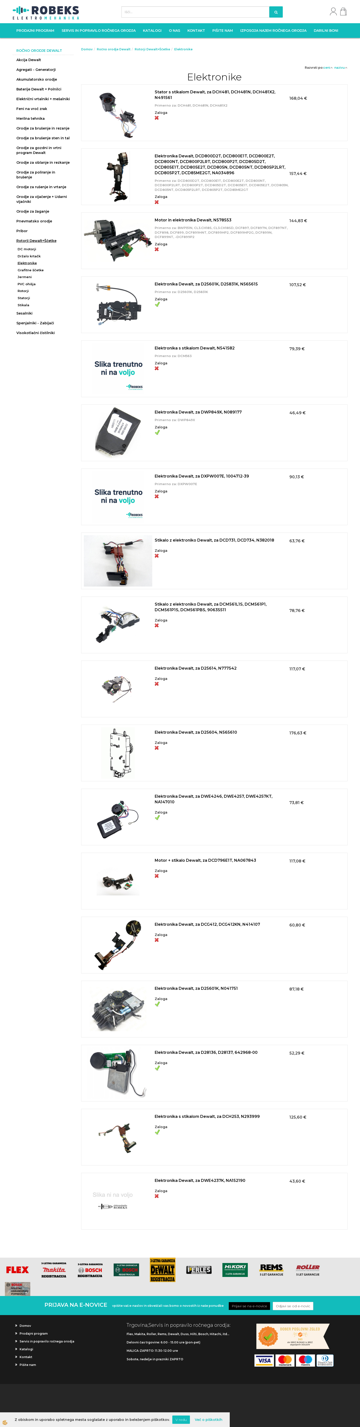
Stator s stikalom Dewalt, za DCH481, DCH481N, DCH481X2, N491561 (215, 95)
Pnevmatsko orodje (34, 221)
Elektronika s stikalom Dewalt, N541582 (195, 348)
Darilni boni (326, 30)
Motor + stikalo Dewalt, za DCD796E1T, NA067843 (205, 860)
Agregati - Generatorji (36, 69)
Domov (87, 49)
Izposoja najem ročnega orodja (273, 30)
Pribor (22, 231)
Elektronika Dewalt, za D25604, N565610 (196, 732)
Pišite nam (222, 30)
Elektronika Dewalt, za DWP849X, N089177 (198, 412)
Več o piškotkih (208, 1419)
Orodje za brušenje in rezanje (42, 128)
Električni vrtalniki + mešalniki (43, 99)
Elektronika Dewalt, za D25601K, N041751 (196, 988)
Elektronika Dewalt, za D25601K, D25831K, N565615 (206, 284)
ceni (328, 67)
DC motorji (27, 249)
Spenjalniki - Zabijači (35, 323)
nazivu (341, 67)
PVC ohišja (27, 284)
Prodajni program (35, 30)
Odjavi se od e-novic (293, 1306)
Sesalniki (24, 313)
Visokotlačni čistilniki (35, 333)
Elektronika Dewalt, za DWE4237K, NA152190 (200, 1180)
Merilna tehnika (30, 118)
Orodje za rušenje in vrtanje (41, 187)
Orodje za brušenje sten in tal (43, 138)
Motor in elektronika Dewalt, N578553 (193, 220)
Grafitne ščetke (31, 270)
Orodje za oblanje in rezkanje (43, 162)
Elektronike (27, 263)
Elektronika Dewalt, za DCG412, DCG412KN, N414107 (207, 924)
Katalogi (152, 30)
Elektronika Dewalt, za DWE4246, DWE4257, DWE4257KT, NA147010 (214, 799)
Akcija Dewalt (28, 60)
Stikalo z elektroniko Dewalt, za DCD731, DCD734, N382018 (214, 540)
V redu (181, 1419)
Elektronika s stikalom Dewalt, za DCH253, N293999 (207, 1116)
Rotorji (23, 291)
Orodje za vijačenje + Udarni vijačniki (41, 199)
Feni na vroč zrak (31, 109)
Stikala (23, 305)
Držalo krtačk (29, 256)
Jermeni (25, 277)
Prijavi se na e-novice (249, 1306)
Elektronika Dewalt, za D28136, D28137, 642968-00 (206, 1052)
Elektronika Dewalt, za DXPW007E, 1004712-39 (202, 476)
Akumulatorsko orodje (36, 79)
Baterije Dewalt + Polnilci (38, 89)
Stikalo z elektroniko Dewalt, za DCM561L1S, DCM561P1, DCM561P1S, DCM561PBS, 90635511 (211, 607)
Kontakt (196, 30)
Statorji (24, 298)
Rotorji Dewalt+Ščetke (36, 241)
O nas (174, 30)
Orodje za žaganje (32, 211)
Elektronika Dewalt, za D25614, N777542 (196, 668)
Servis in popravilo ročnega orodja (99, 30)
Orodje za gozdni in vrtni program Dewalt (38, 150)
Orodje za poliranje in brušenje (35, 174)
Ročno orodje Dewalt (114, 49)
